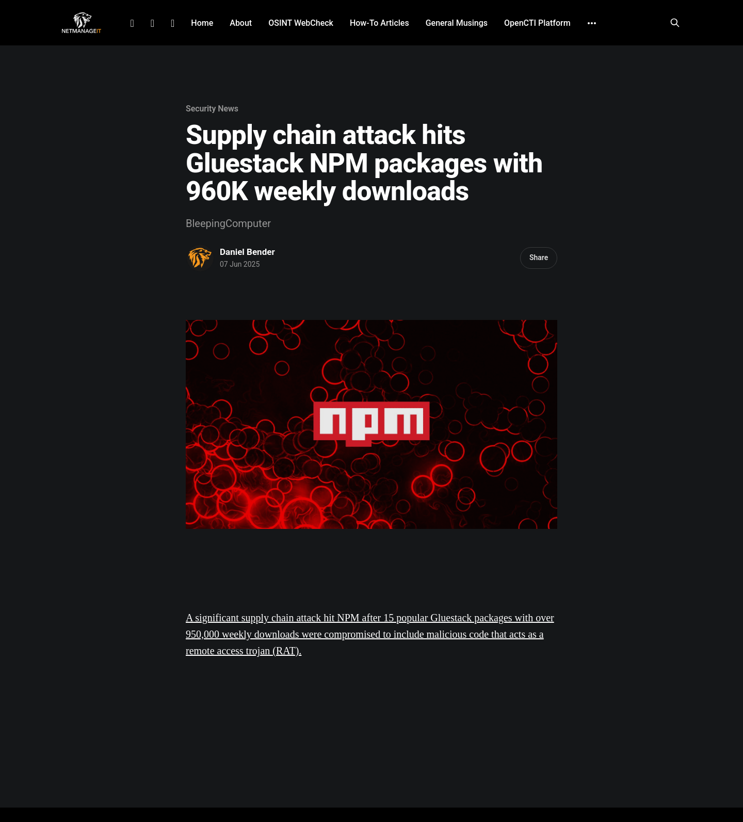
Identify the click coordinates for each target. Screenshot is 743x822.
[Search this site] (675, 22)
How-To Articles (379, 23)
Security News (212, 109)
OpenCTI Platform (537, 23)
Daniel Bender (247, 252)
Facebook (152, 23)
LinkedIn (132, 23)
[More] (592, 23)
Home (202, 23)
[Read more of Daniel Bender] (200, 258)
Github (172, 23)
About (241, 23)
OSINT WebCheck (300, 23)
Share (538, 257)
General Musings (457, 23)
